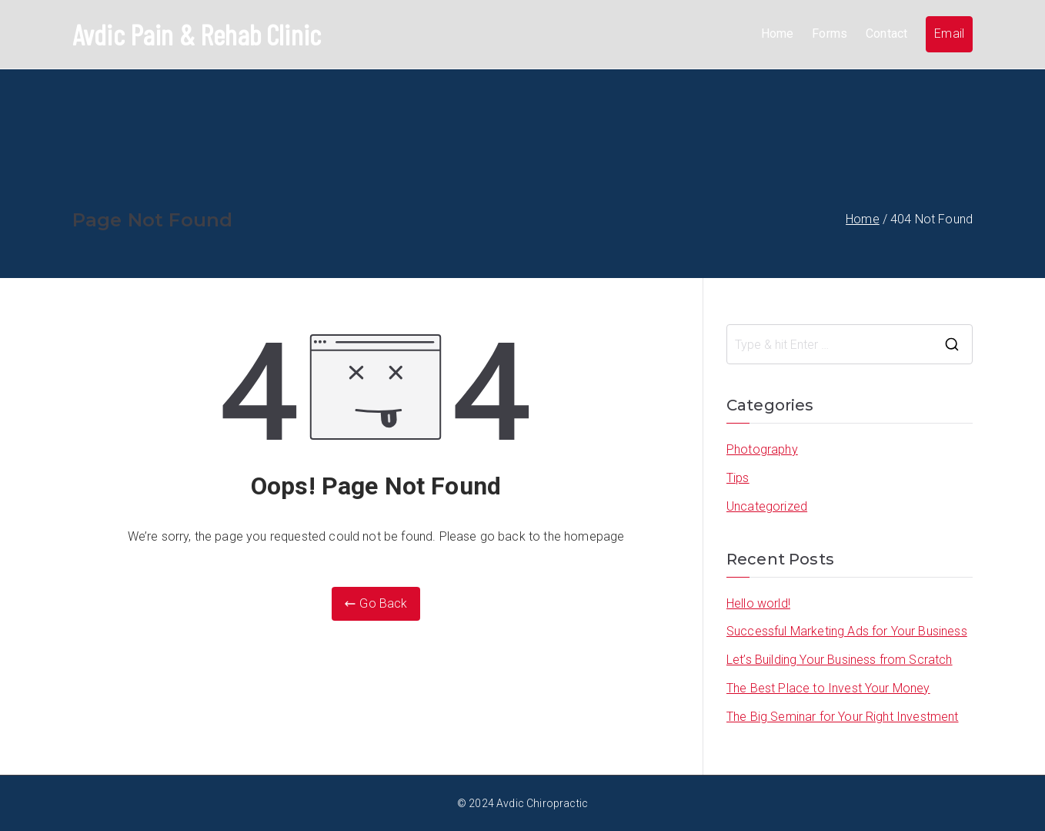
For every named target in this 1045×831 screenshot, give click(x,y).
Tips (738, 477)
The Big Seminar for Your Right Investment (842, 716)
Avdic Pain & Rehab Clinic (197, 34)
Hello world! (758, 602)
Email (949, 33)
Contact (886, 33)
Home (777, 33)
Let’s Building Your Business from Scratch (839, 659)
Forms (829, 33)
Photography (762, 448)
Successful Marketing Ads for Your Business (846, 630)
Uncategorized (766, 505)
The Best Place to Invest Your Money (828, 687)
